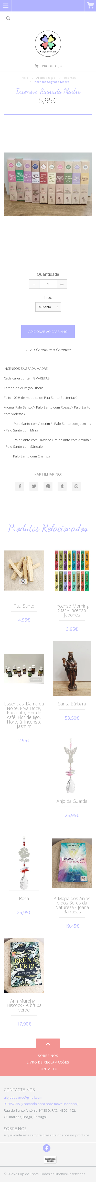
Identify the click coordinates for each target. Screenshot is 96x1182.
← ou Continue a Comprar (48, 349)
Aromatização (45, 78)
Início (24, 78)
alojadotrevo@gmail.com (23, 1097)
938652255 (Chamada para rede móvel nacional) (41, 1103)
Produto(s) (48, 66)
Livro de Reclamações (48, 1062)
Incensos (69, 78)
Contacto (48, 1069)
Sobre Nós (48, 1055)
